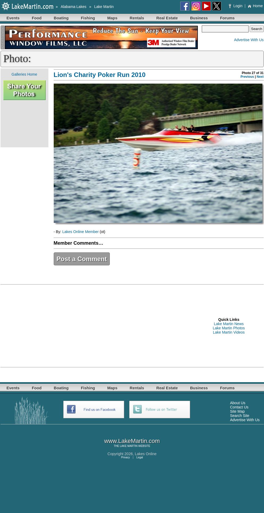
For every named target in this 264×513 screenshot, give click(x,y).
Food (37, 18)
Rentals (137, 18)
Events (13, 18)
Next (260, 77)
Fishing (88, 18)
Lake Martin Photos (229, 328)
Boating (61, 18)
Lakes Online (146, 454)
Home (255, 6)
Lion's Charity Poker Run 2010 (100, 74)
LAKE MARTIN (129, 446)
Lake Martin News (229, 324)
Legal (139, 457)
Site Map (237, 411)
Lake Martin (104, 7)
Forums (227, 18)
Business (199, 18)
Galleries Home (24, 74)
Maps (112, 18)
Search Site (239, 415)
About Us (237, 403)
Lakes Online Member (80, 232)
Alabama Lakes (73, 7)
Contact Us (239, 407)
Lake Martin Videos (229, 332)
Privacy (125, 457)
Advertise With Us (248, 40)
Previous (247, 77)
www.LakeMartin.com (132, 441)
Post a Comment (82, 258)
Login (236, 6)
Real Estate (167, 18)
